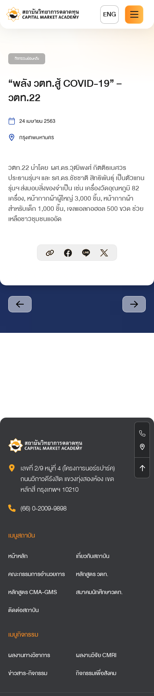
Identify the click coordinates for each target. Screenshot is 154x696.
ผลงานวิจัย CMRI (96, 655)
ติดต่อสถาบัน (23, 610)
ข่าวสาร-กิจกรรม (27, 673)
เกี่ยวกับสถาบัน (92, 556)
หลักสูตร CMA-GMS (32, 592)
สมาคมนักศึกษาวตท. (99, 592)
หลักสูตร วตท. (92, 574)
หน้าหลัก (18, 556)
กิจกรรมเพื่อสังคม (96, 673)
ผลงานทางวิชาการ (29, 655)
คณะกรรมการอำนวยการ (36, 574)
